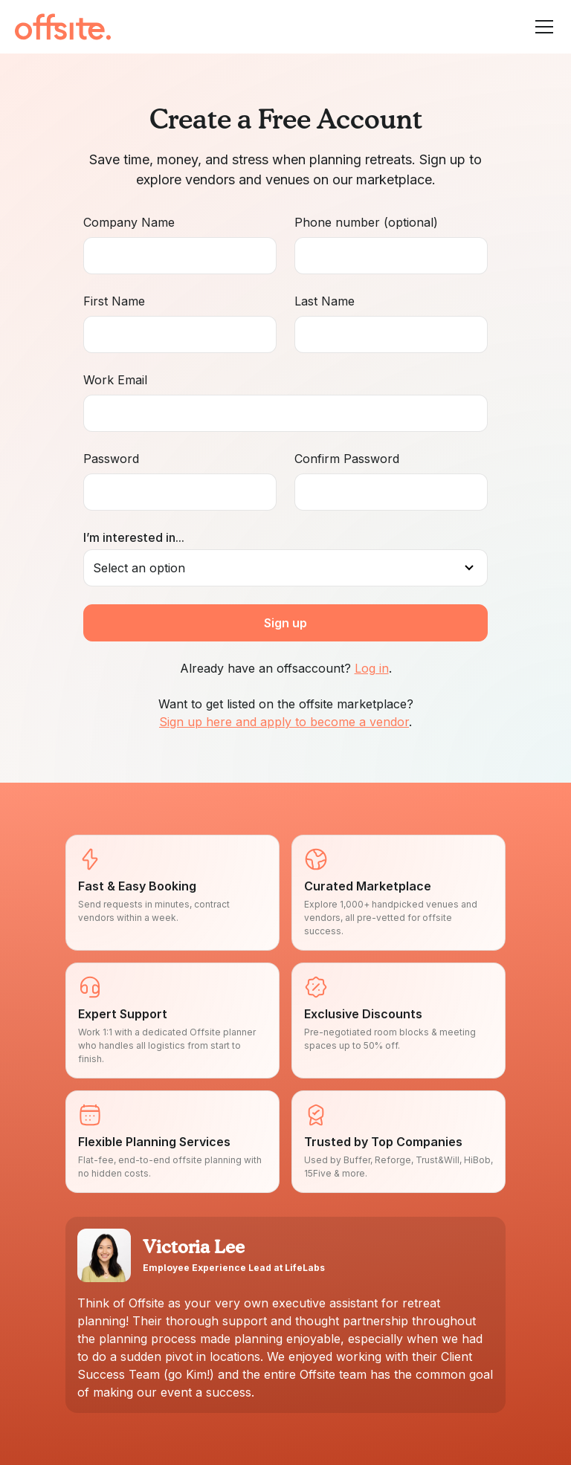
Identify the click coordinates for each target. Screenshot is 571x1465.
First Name (114, 301)
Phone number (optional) (366, 222)
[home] (63, 26)
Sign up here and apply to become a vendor (284, 721)
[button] (541, 27)
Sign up (285, 622)
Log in (372, 668)
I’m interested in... (133, 537)
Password (111, 458)
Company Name (129, 222)
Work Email (115, 379)
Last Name (324, 301)
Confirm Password (346, 458)
